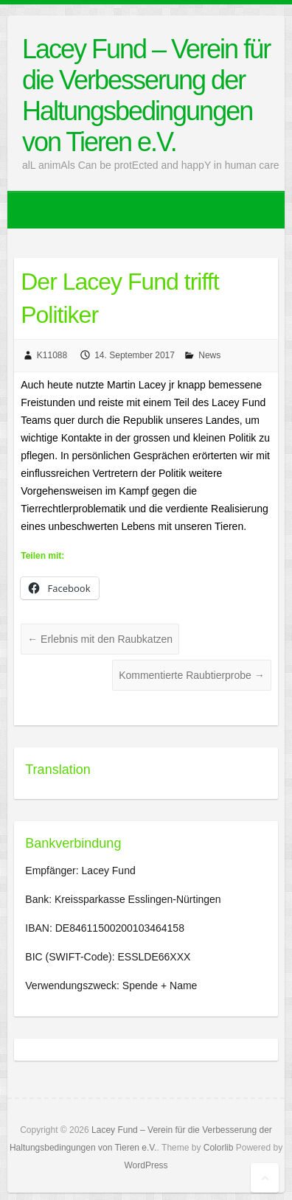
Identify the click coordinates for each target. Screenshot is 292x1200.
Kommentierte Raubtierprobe (192, 675)
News (209, 355)
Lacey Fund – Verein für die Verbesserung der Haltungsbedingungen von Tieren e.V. (146, 95)
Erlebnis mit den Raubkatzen (100, 639)
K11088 (52, 355)
